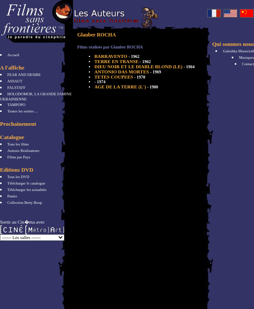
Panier (12, 196)
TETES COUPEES (119, 76)
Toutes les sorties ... (22, 111)
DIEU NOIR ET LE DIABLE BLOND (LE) (144, 66)
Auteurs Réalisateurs (23, 150)
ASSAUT (14, 81)
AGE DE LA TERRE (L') (126, 86)
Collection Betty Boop (24, 202)
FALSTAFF (16, 87)
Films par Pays (18, 157)
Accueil (13, 55)
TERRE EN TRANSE (122, 61)
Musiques (246, 57)
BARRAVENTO (116, 56)
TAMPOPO (16, 105)
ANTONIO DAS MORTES (127, 71)
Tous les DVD (18, 177)
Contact (248, 64)
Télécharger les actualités (26, 190)
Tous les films (18, 144)
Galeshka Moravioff (238, 51)
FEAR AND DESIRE (24, 75)
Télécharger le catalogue (26, 183)
